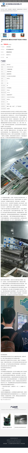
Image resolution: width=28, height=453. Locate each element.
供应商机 (10, 9)
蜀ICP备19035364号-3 (17, 440)
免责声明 (14, 443)
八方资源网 (10, 443)
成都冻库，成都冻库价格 (17, 9)
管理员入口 (19, 443)
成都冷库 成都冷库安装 (7, 427)
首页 (6, 9)
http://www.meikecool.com (6, 399)
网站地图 (23, 443)
